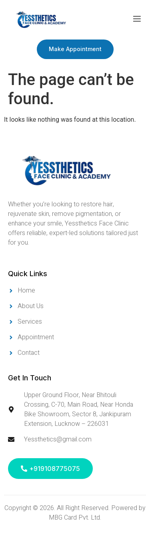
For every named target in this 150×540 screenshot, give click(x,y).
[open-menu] (137, 20)
